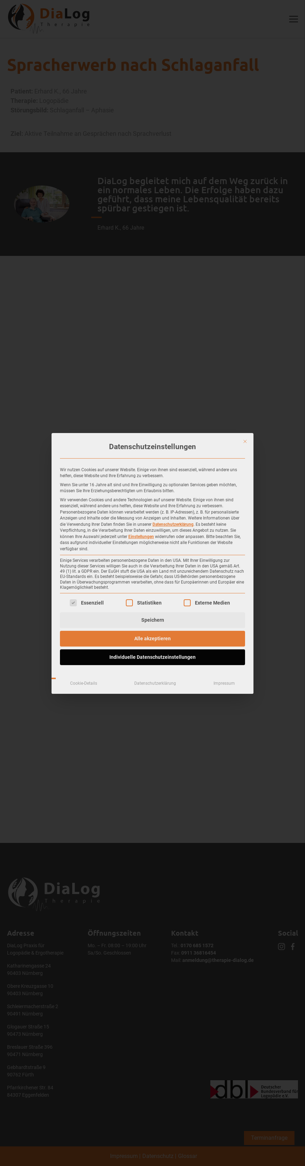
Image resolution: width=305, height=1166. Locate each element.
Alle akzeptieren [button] (152, 555)
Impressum (224, 600)
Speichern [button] (152, 536)
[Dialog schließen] (245, 358)
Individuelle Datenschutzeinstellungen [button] (152, 574)
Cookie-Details (83, 600)
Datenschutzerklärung (173, 441)
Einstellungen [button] (141, 453)
